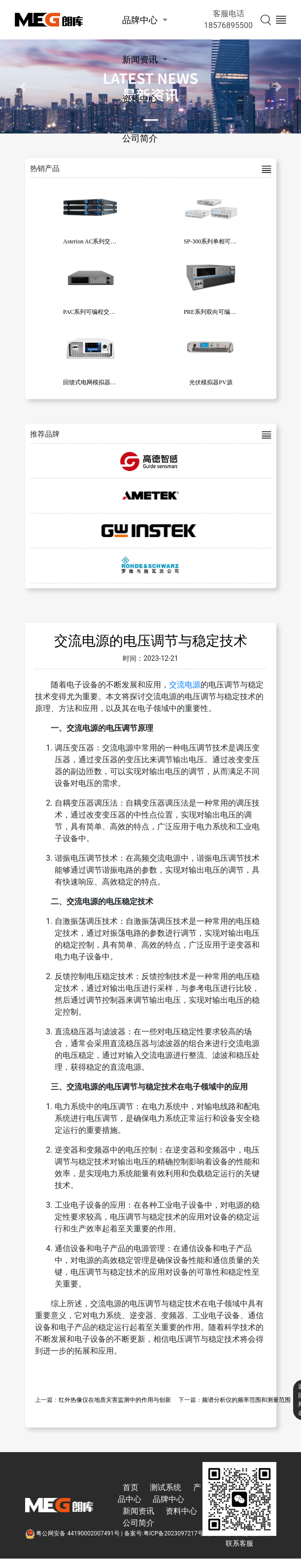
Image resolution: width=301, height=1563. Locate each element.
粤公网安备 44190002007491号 (73, 1533)
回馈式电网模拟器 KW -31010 (101, 382)
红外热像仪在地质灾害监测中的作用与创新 (115, 1399)
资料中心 (140, 99)
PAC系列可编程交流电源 (95, 311)
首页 (130, 1487)
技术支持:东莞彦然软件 (238, 1533)
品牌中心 (140, 20)
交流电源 (185, 684)
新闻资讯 (140, 59)
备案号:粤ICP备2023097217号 (163, 1533)
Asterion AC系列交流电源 (95, 241)
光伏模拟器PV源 (210, 382)
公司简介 (140, 138)
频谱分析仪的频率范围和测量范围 (246, 1399)
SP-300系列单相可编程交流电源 (225, 241)
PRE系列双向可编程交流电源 (222, 311)
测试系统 (165, 1487)
